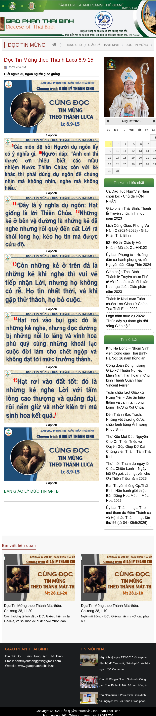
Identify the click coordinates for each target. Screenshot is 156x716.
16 (109, 157)
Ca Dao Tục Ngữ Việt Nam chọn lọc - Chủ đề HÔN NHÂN (127, 196)
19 (133, 157)
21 (147, 157)
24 (117, 164)
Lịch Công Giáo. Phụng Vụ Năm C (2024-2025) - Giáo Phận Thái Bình (127, 230)
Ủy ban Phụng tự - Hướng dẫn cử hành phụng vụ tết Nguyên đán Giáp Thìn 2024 (128, 260)
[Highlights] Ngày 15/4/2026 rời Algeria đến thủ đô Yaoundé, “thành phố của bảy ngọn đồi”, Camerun (124, 663)
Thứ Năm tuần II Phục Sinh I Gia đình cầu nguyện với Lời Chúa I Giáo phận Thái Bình (122, 701)
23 (109, 164)
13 (140, 150)
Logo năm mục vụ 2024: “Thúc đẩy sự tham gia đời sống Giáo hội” (127, 321)
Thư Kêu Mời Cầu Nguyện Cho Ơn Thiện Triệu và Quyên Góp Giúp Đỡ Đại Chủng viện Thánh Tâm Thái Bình (128, 446)
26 (133, 164)
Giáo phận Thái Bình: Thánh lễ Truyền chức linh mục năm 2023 (128, 213)
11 (124, 150)
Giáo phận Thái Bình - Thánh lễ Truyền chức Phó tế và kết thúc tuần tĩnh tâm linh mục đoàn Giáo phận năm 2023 (127, 282)
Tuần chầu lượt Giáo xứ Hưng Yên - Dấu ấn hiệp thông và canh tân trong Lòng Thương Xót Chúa (125, 399)
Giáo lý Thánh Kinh (103, 45)
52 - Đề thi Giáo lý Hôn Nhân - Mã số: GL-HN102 (126, 245)
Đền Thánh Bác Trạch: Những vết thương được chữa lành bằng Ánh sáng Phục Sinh (126, 422)
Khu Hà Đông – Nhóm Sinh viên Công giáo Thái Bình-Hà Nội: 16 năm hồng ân (127, 353)
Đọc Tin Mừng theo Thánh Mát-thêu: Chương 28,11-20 (33, 608)
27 (140, 164)
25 (124, 164)
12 (133, 150)
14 (147, 150)
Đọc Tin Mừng (137, 45)
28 (147, 164)
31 (117, 170)
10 (117, 150)
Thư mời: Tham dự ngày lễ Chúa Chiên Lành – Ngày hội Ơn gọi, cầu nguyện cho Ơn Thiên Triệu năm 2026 (128, 471)
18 (124, 157)
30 (109, 170)
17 (117, 157)
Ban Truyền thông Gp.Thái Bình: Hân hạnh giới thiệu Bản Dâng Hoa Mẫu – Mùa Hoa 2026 (127, 493)
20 (140, 157)
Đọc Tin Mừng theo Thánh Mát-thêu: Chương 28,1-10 (110, 608)
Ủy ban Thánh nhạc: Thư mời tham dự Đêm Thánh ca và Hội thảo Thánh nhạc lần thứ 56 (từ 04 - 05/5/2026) (128, 515)
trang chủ (73, 45)
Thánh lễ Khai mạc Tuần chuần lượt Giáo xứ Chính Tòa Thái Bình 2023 (126, 304)
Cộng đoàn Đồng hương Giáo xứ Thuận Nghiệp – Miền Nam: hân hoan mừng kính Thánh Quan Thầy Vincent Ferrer (128, 375)
